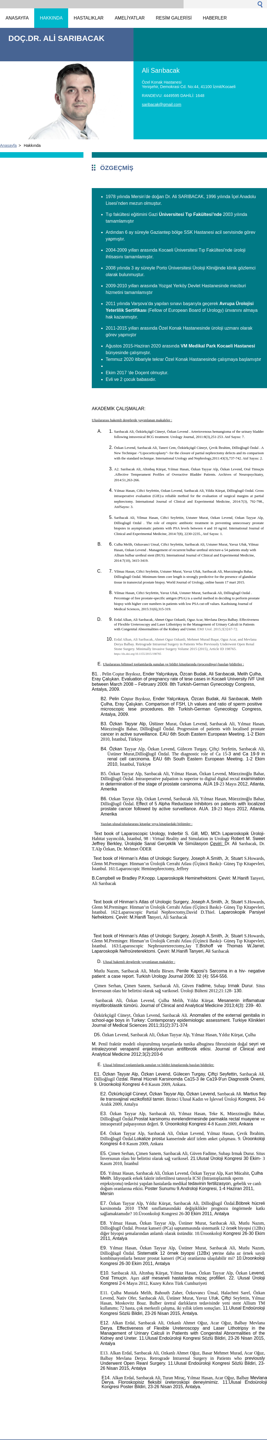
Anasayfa (8, 145)
